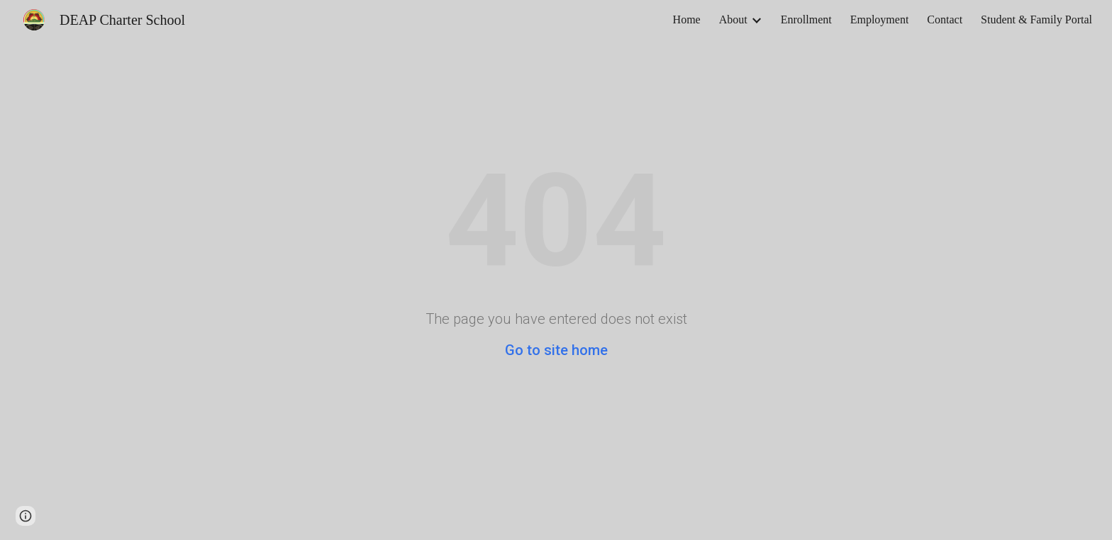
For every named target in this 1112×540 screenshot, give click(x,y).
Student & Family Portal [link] (1036, 19)
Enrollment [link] (806, 19)
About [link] (733, 19)
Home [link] (687, 19)
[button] (25, 516)
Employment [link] (879, 19)
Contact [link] (944, 19)
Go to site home (556, 350)
